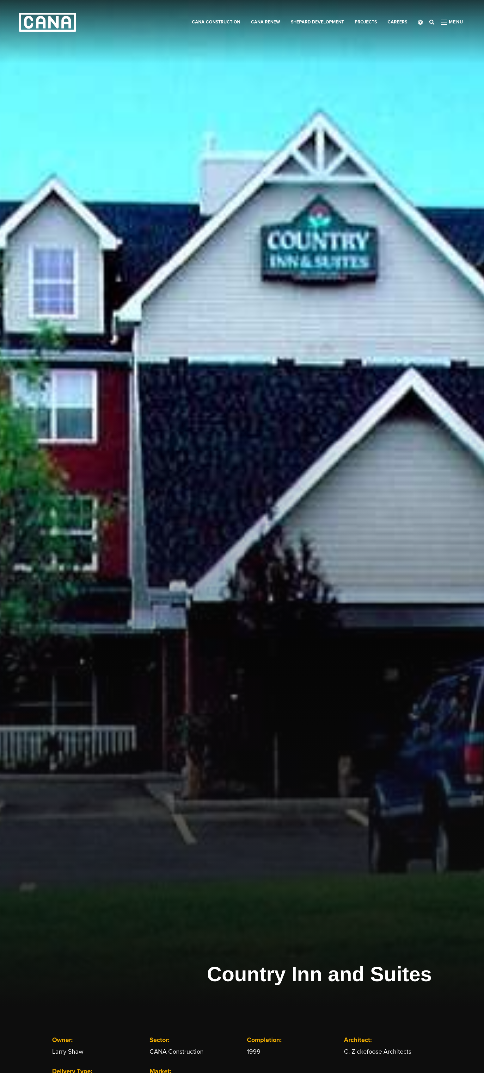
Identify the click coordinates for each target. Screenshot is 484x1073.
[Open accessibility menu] (420, 22)
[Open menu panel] (452, 22)
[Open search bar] (432, 22)
